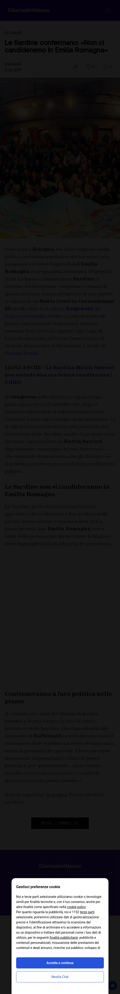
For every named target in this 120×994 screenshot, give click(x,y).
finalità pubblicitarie (64, 937)
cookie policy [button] (76, 907)
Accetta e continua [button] (59, 963)
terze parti (87, 912)
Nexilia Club (60, 977)
